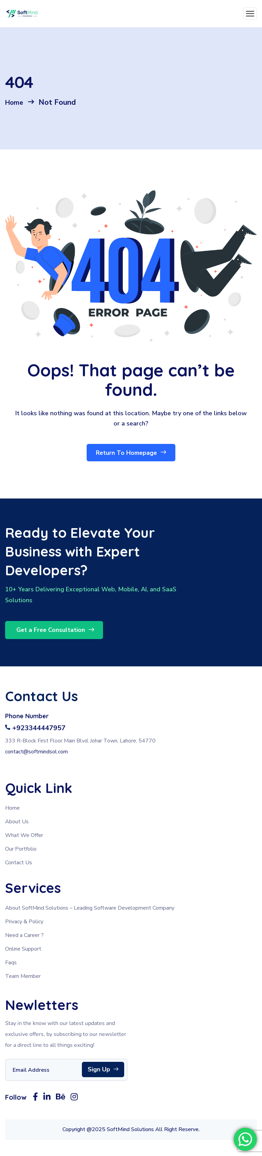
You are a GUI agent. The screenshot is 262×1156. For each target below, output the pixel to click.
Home (15, 102)
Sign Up (103, 1071)
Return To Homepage (131, 454)
